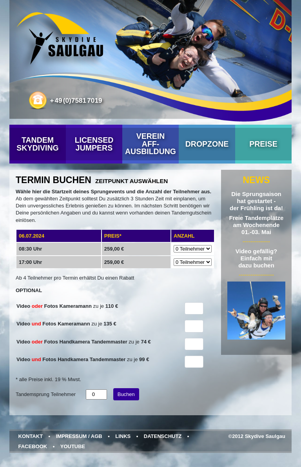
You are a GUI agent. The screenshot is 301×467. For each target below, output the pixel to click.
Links (123, 436)
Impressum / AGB (79, 436)
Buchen (126, 394)
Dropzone (207, 144)
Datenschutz (163, 436)
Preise (263, 144)
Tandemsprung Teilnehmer (46, 394)
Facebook (32, 446)
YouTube (72, 446)
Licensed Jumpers (94, 144)
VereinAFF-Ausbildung (150, 144)
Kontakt (30, 436)
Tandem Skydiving (37, 144)
